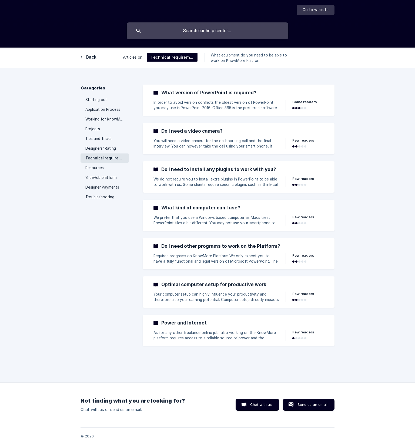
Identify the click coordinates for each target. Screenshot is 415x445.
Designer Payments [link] (102, 187)
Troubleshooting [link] (99, 197)
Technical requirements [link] (107, 158)
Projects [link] (92, 129)
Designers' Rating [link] (100, 148)
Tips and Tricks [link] (98, 138)
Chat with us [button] (261, 404)
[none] (315, 10)
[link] (238, 100)
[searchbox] (207, 30)
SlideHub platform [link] (101, 177)
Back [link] (91, 57)
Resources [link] (94, 168)
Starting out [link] (96, 100)
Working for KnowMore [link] (105, 119)
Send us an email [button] (312, 404)
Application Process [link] (102, 109)
